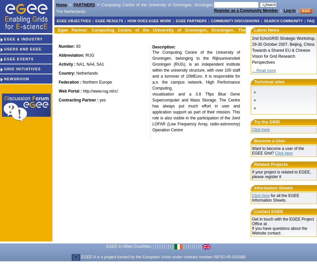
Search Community (283, 21)
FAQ (311, 21)
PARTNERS (84, 5)
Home (61, 5)
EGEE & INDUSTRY (21, 39)
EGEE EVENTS (17, 59)
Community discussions (235, 21)
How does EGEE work (149, 21)
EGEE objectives (74, 21)
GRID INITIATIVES (20, 69)
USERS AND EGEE (20, 49)
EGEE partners (191, 21)
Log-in (290, 10)
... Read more (264, 70)
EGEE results (109, 21)
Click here (261, 129)
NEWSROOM (14, 79)
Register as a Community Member (246, 10)
